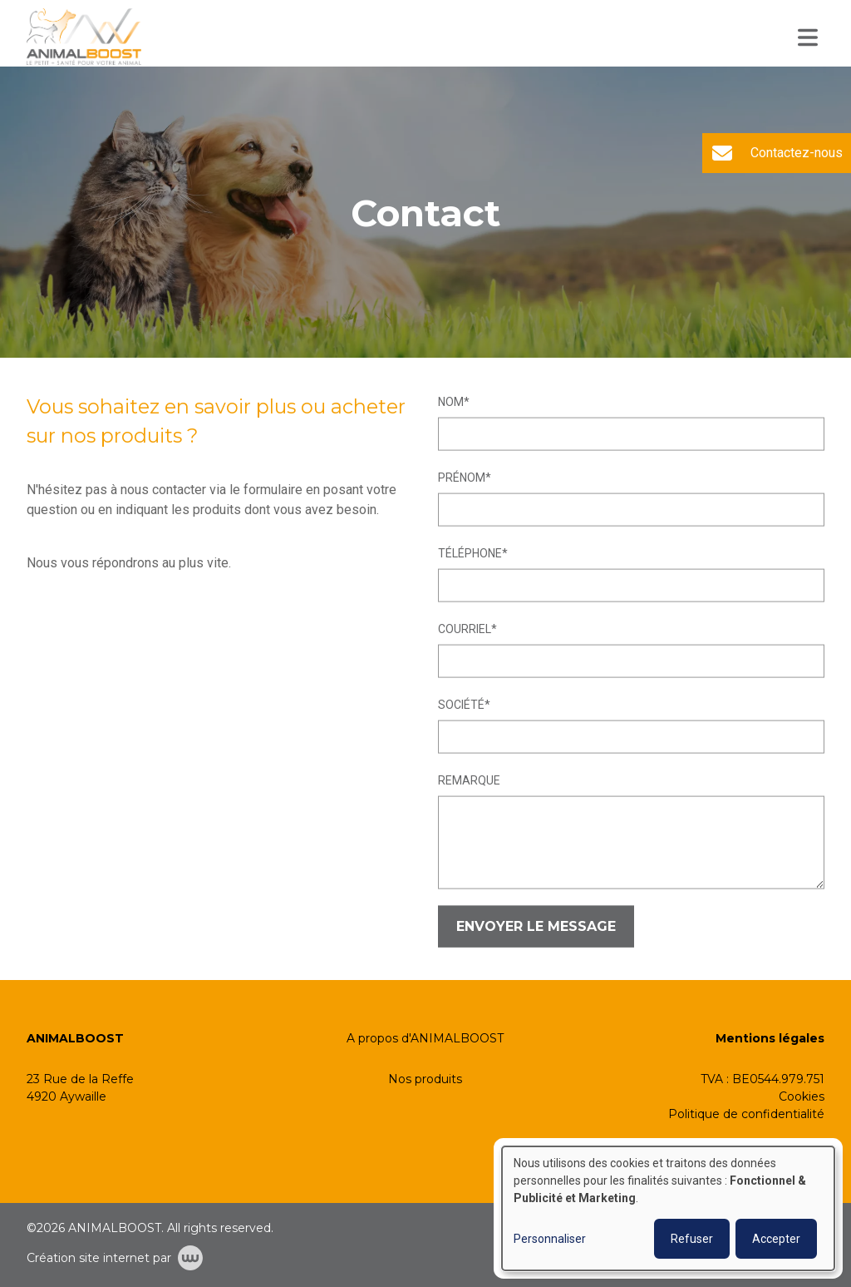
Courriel (464, 629)
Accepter (776, 1238)
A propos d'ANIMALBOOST (425, 1038)
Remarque (469, 780)
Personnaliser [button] (550, 1238)
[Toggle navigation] (807, 37)
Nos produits (425, 1079)
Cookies (801, 1096)
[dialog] (668, 1208)
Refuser (692, 1238)
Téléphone (470, 553)
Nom (451, 401)
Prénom (461, 477)
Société (461, 704)
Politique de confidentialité (746, 1113)
